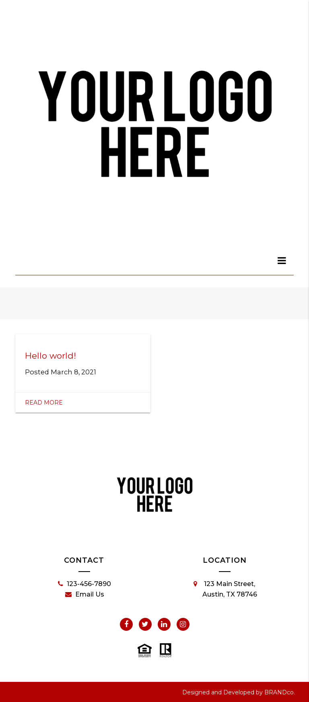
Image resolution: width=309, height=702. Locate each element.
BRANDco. (279, 692)
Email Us (84, 594)
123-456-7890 (84, 584)
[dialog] (282, 260)
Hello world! (50, 356)
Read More (44, 402)
